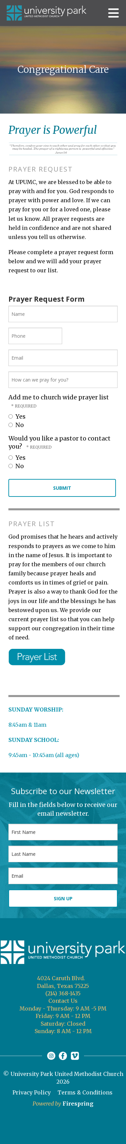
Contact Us (63, 1000)
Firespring (77, 1103)
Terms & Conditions (85, 1092)
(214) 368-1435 (63, 993)
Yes (17, 416)
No (16, 425)
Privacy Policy (31, 1092)
